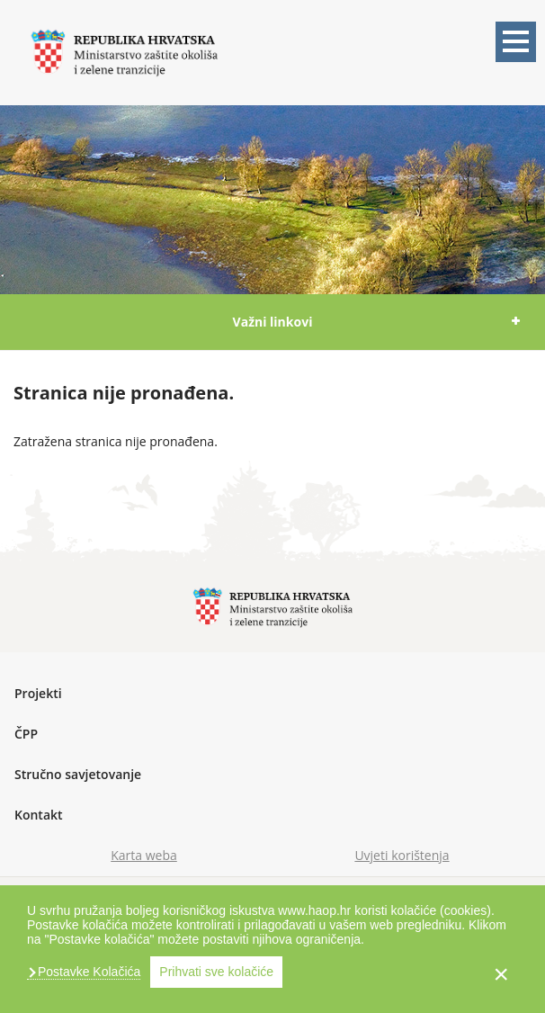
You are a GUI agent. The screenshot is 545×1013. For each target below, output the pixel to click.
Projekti (38, 693)
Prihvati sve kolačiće (216, 971)
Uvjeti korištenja (401, 855)
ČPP (26, 733)
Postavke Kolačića (87, 971)
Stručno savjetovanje (77, 774)
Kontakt (38, 814)
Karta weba (144, 855)
